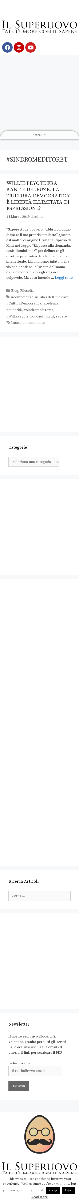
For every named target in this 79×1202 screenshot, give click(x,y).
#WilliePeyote (17, 316)
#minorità (14, 310)
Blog (14, 290)
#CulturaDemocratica (23, 303)
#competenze (22, 297)
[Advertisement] (39, 92)
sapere (61, 316)
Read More (39, 1197)
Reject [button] (68, 1190)
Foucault (37, 316)
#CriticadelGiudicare (51, 297)
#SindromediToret (38, 310)
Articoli (40, 135)
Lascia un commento (28, 322)
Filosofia (27, 290)
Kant (50, 316)
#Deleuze (51, 303)
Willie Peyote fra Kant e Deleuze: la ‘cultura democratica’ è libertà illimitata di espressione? (38, 196)
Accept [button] (53, 1190)
